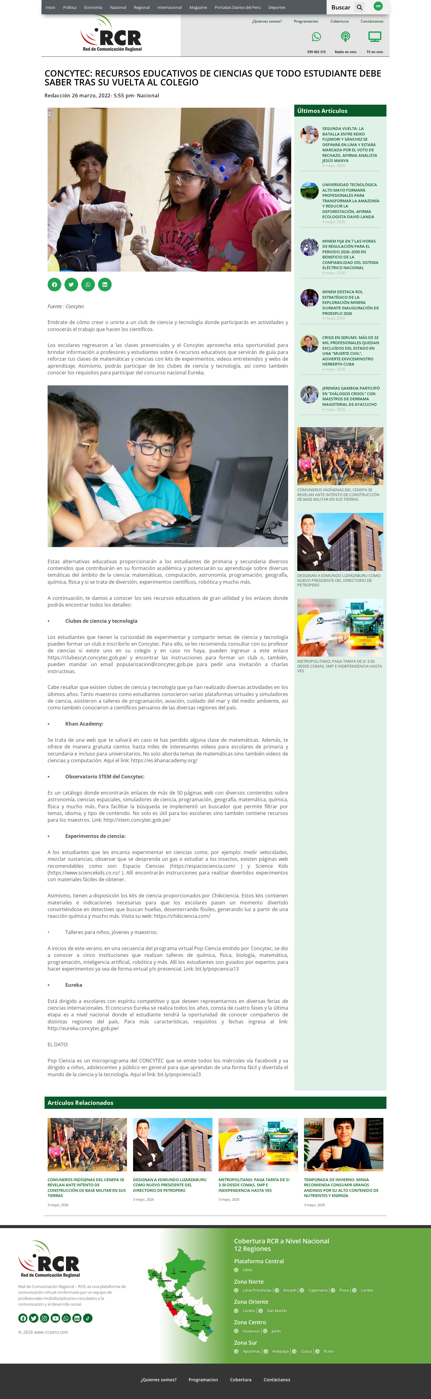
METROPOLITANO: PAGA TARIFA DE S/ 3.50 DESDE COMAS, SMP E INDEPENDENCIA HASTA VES (339, 665)
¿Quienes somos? (267, 21)
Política (69, 7)
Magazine (198, 7)
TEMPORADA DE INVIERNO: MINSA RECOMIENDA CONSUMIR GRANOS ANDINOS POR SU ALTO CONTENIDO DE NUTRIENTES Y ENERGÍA (341, 1188)
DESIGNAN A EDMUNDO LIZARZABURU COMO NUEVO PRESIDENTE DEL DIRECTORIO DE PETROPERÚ (339, 580)
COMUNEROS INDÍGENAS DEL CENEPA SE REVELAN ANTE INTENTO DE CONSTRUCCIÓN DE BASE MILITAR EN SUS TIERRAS (338, 494)
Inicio (50, 7)
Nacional (118, 7)
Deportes (277, 7)
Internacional (170, 7)
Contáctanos (372, 21)
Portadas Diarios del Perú (238, 7)
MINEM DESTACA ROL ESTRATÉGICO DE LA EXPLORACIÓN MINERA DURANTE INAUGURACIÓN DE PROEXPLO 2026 (350, 302)
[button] (359, 7)
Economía (93, 7)
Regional (142, 7)
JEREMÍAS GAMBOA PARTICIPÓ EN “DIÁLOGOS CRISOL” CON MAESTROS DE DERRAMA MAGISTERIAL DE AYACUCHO (351, 396)
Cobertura (340, 21)
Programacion (306, 21)
